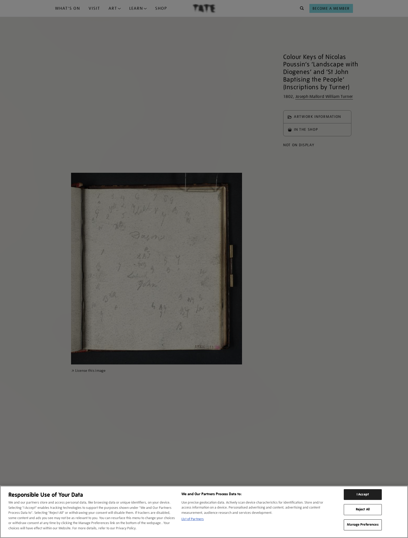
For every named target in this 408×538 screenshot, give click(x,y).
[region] (204, 512)
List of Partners (192, 519)
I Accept (363, 494)
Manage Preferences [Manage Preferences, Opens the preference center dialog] (362, 524)
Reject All (363, 509)
